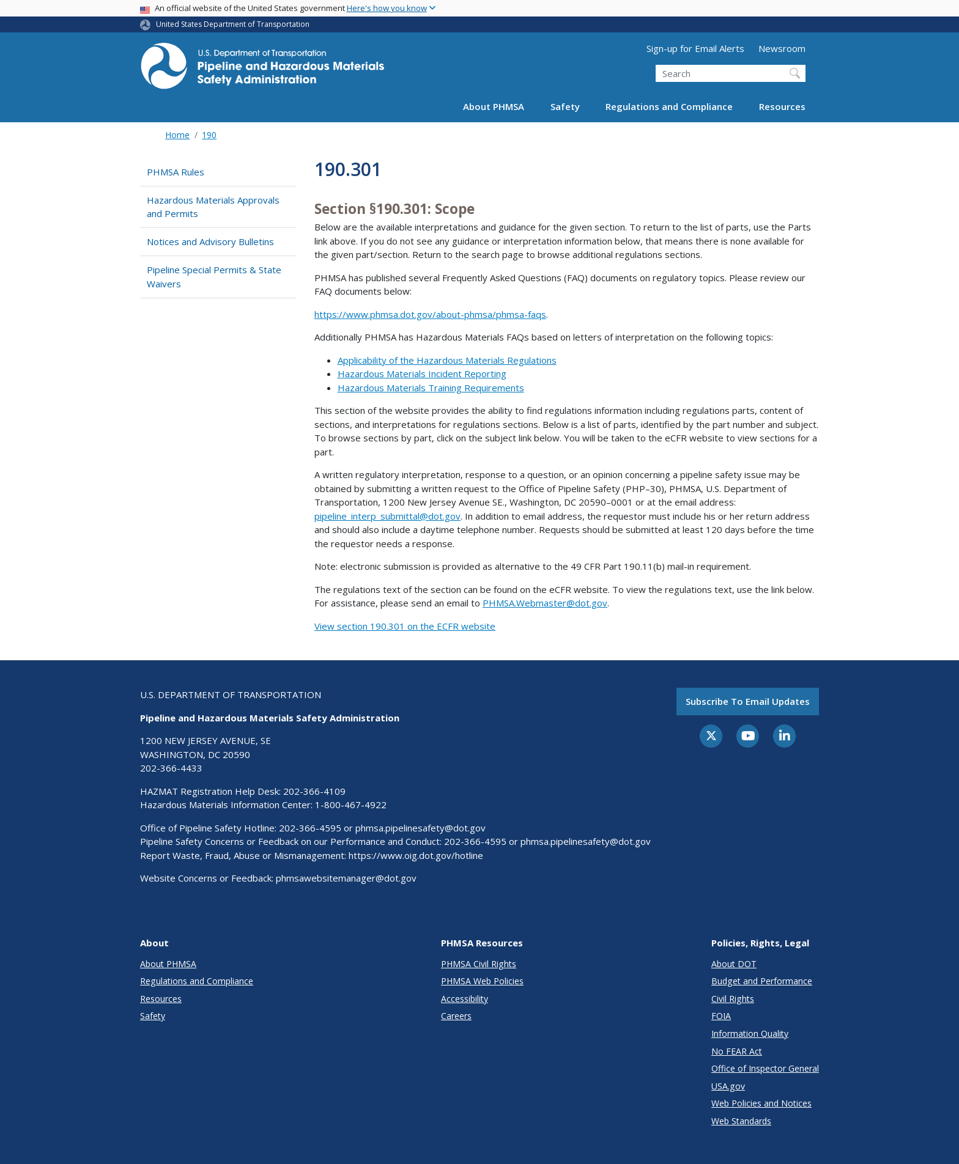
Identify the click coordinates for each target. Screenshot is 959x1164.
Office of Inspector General (765, 1068)
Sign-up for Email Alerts (695, 48)
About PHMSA (493, 106)
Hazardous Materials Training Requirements (431, 387)
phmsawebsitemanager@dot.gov (346, 878)
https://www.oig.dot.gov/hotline (416, 855)
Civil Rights (732, 998)
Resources (782, 106)
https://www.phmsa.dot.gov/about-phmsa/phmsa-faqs (430, 314)
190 (209, 135)
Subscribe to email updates (748, 701)
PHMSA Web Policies (482, 981)
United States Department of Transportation (232, 24)
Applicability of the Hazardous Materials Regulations (447, 360)
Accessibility (464, 998)
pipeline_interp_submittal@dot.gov (387, 516)
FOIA (721, 1016)
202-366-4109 (314, 791)
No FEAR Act (736, 1051)
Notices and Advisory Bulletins (210, 241)
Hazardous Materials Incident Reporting (422, 373)
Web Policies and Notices (761, 1103)
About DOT (734, 964)
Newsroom (781, 48)
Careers (456, 1016)
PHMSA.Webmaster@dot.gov (545, 603)
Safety (565, 106)
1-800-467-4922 (351, 804)
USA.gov (728, 1086)
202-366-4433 (171, 768)
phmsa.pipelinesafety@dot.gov (420, 828)
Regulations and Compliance (669, 106)
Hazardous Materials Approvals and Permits (213, 207)
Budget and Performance (761, 981)
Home (177, 135)
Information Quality (749, 1033)
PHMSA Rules (175, 172)
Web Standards (741, 1121)
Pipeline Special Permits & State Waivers (214, 276)
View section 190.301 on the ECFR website (404, 626)
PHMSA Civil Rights (478, 964)
